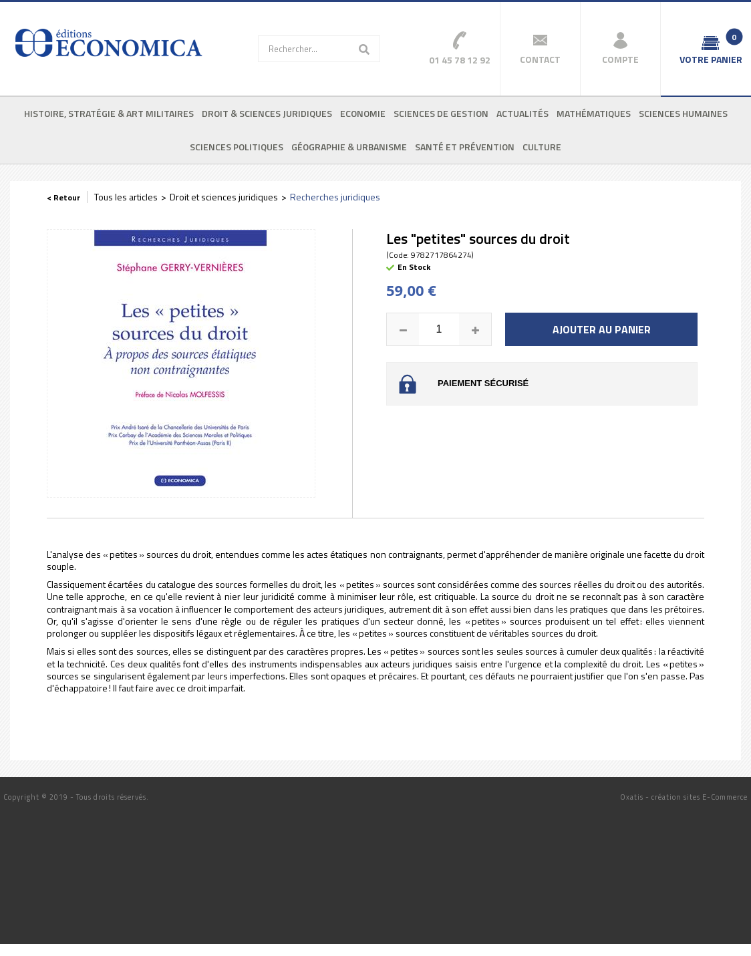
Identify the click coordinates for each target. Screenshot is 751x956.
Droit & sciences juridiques (267, 113)
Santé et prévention (464, 147)
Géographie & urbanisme (349, 147)
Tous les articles (126, 197)
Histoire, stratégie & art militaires (109, 113)
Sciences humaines (683, 113)
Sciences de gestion (441, 113)
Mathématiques (594, 113)
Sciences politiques (236, 147)
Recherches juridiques (335, 197)
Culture (541, 147)
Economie (363, 113)
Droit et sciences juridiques (224, 197)
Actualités (522, 113)
